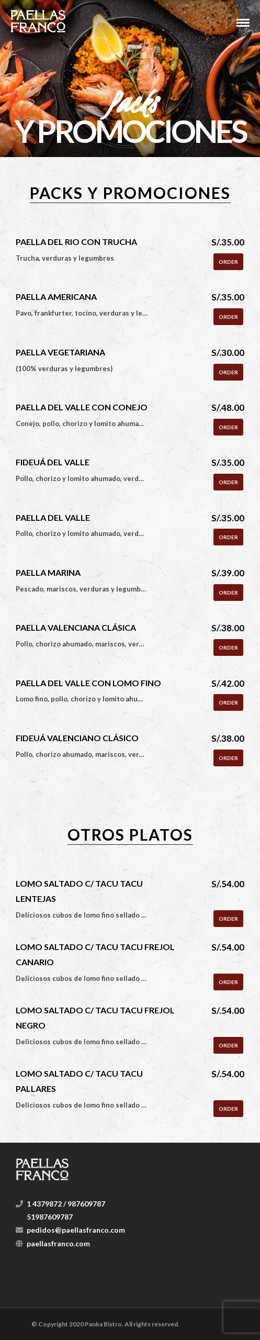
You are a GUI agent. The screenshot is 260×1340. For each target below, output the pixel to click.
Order (228, 262)
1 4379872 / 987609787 (66, 1203)
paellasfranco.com (58, 1243)
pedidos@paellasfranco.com (76, 1229)
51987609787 (50, 1216)
